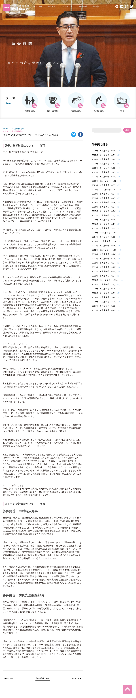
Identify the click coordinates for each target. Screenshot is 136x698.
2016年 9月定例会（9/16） (104, 220)
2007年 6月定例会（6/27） (104, 310)
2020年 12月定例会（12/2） (105, 189)
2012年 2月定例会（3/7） (104, 263)
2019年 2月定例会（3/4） (104, 198)
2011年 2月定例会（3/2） (104, 276)
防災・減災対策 (16, 131)
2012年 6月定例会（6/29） (104, 258)
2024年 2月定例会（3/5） (104, 164)
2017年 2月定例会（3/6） (104, 215)
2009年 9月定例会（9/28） (104, 289)
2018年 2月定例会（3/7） (104, 207)
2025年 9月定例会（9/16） (104, 151)
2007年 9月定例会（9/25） (104, 306)
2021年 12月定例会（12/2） (105, 181)
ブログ (108, 6)
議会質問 (96, 6)
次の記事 (75, 678)
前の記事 (10, 678)
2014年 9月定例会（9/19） (104, 237)
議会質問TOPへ (42, 678)
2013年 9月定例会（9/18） (104, 245)
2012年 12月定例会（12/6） (105, 250)
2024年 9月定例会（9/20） (104, 159)
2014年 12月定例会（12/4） (105, 241)
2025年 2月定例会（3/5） (104, 155)
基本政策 (52, 6)
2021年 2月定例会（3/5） (104, 185)
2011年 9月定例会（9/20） (104, 267)
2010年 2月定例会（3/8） (104, 284)
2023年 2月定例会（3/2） (104, 172)
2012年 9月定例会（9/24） (104, 254)
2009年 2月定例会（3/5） (104, 293)
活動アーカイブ (67, 6)
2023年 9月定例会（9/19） (104, 168)
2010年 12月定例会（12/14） (106, 280)
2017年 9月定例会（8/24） (104, 211)
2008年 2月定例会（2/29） (104, 302)
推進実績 (83, 6)
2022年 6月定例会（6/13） (104, 176)
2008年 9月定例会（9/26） (104, 297)
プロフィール (37, 6)
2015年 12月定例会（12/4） (15, 128)
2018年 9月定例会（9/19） (104, 202)
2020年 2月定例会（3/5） (104, 194)
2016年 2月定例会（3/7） (104, 224)
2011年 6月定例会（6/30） (104, 271)
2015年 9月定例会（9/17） (104, 228)
